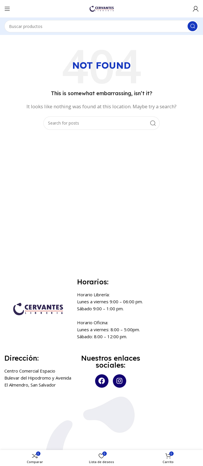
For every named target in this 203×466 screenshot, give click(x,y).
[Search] (101, 26)
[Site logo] (101, 8)
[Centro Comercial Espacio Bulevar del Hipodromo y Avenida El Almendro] (37, 419)
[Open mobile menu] (7, 9)
